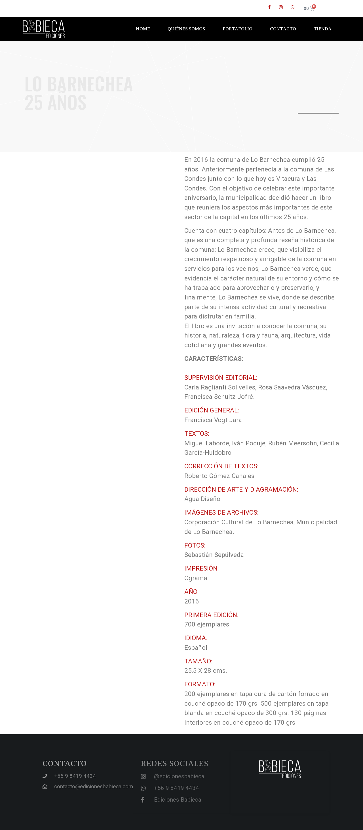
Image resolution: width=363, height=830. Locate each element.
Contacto (283, 29)
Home (143, 29)
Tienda (323, 29)
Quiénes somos (186, 29)
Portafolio (237, 29)
